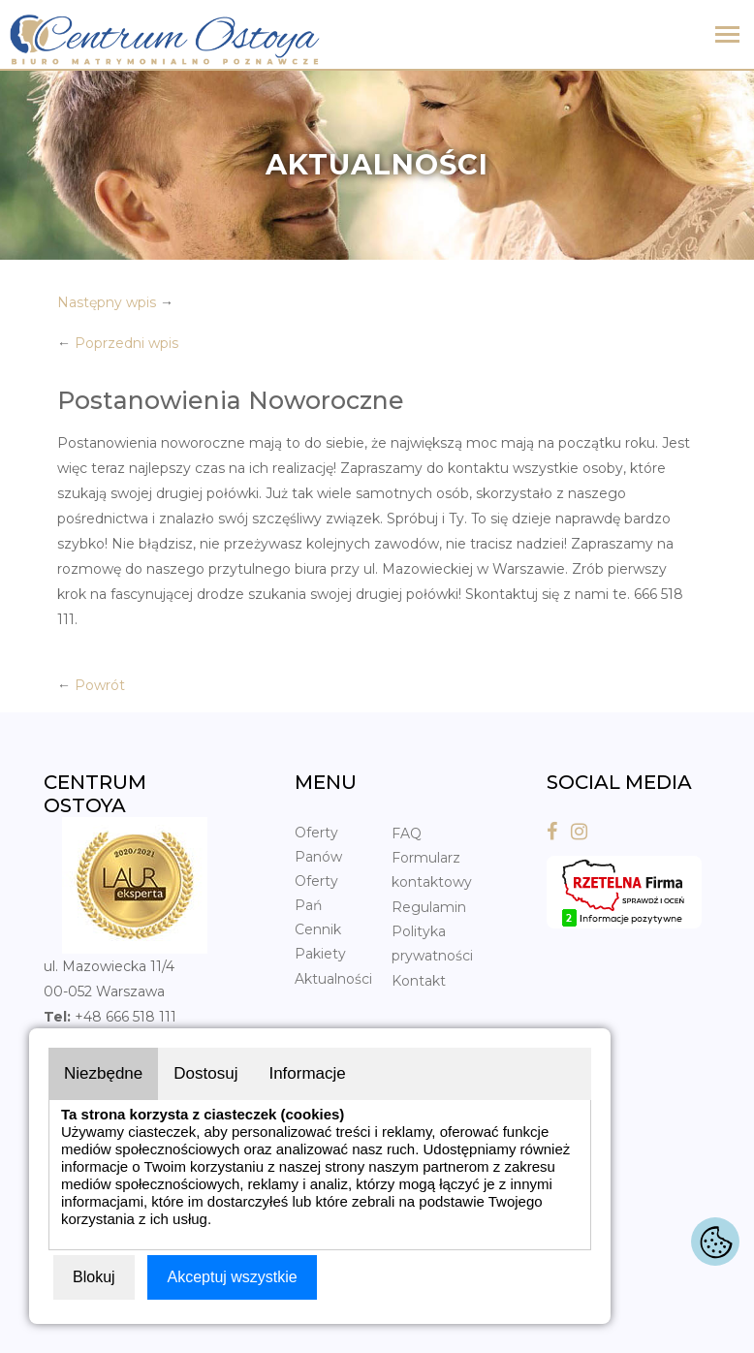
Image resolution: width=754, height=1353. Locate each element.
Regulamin (429, 907)
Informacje (306, 1073)
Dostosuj (205, 1073)
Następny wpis (106, 302)
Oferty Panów (318, 844)
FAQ (407, 833)
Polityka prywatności (432, 943)
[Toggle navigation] (727, 36)
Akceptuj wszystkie (232, 1277)
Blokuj (94, 1277)
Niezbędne (103, 1073)
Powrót (100, 685)
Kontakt (419, 981)
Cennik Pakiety (320, 941)
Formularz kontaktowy (432, 870)
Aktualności (333, 979)
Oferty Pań (316, 893)
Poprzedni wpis (126, 343)
